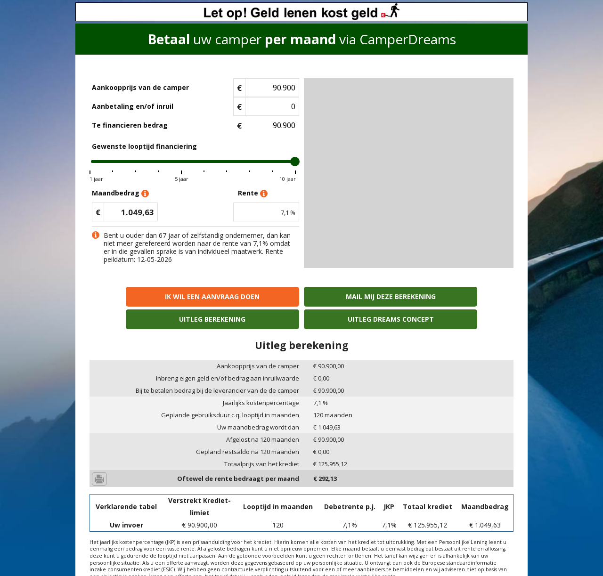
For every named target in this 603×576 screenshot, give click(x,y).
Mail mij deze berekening (248, 296)
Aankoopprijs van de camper (140, 87)
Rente (253, 193)
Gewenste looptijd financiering (144, 146)
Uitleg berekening (355, 296)
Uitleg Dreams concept (462, 296)
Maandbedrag (120, 193)
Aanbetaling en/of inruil (132, 106)
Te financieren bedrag (130, 125)
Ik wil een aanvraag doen (140, 296)
